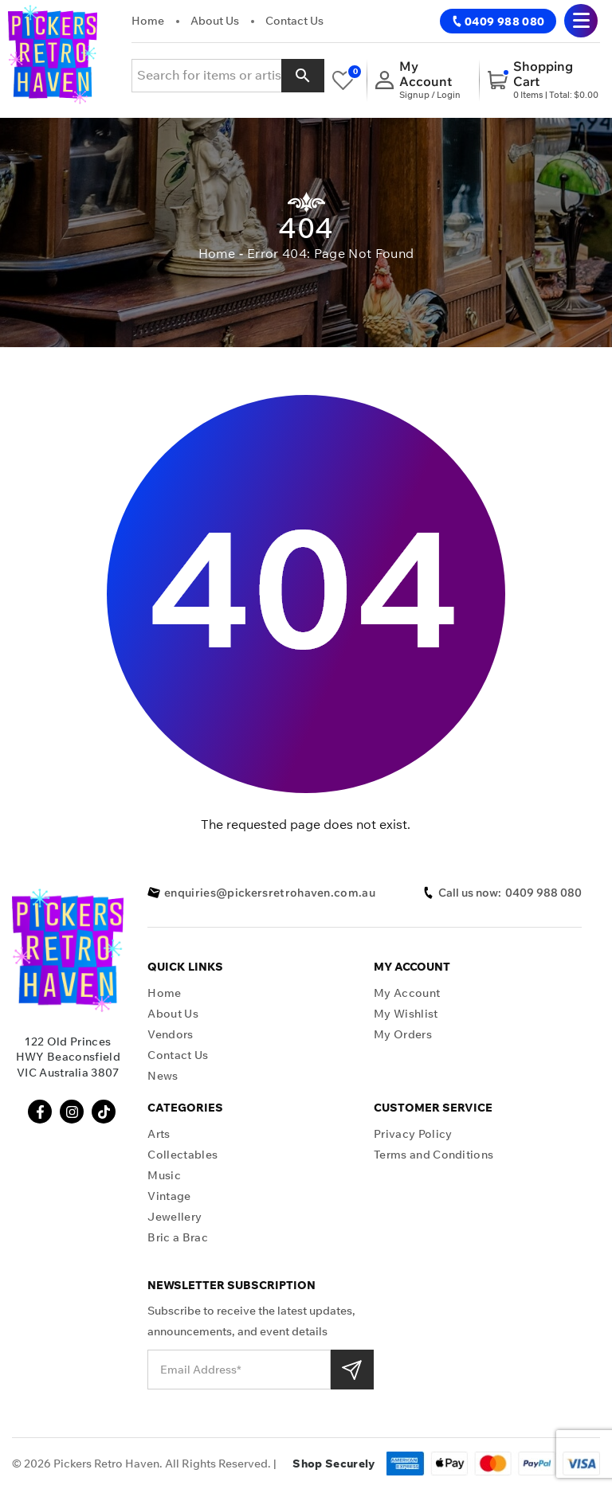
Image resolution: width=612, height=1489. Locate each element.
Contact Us (294, 21)
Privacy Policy (413, 1134)
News (162, 1076)
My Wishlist (406, 1014)
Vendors (170, 1035)
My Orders (403, 1035)
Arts (158, 1134)
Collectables (182, 1155)
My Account (407, 993)
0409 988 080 (498, 21)
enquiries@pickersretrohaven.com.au (261, 892)
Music (164, 1175)
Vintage (168, 1196)
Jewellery (174, 1217)
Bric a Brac (177, 1238)
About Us (214, 21)
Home (147, 21)
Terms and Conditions (433, 1155)
